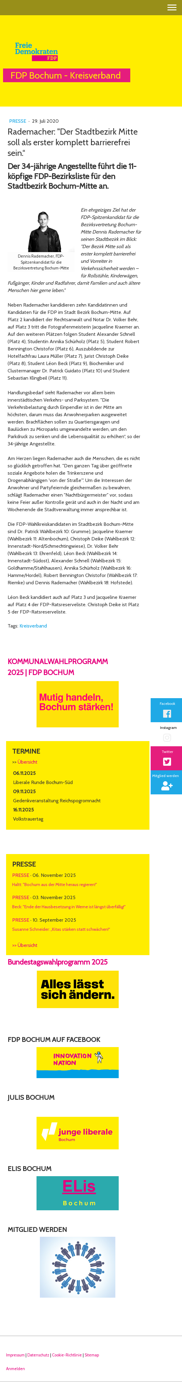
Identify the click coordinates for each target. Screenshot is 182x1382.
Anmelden (15, 1368)
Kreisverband (33, 626)
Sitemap (92, 1355)
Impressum (15, 1355)
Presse (18, 121)
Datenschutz (38, 1355)
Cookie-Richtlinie (67, 1355)
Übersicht (27, 762)
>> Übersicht (24, 945)
